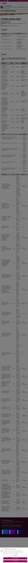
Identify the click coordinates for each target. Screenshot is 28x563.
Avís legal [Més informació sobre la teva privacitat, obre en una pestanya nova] (16, 554)
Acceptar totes (15, 561)
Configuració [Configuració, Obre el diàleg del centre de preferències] (15, 556)
